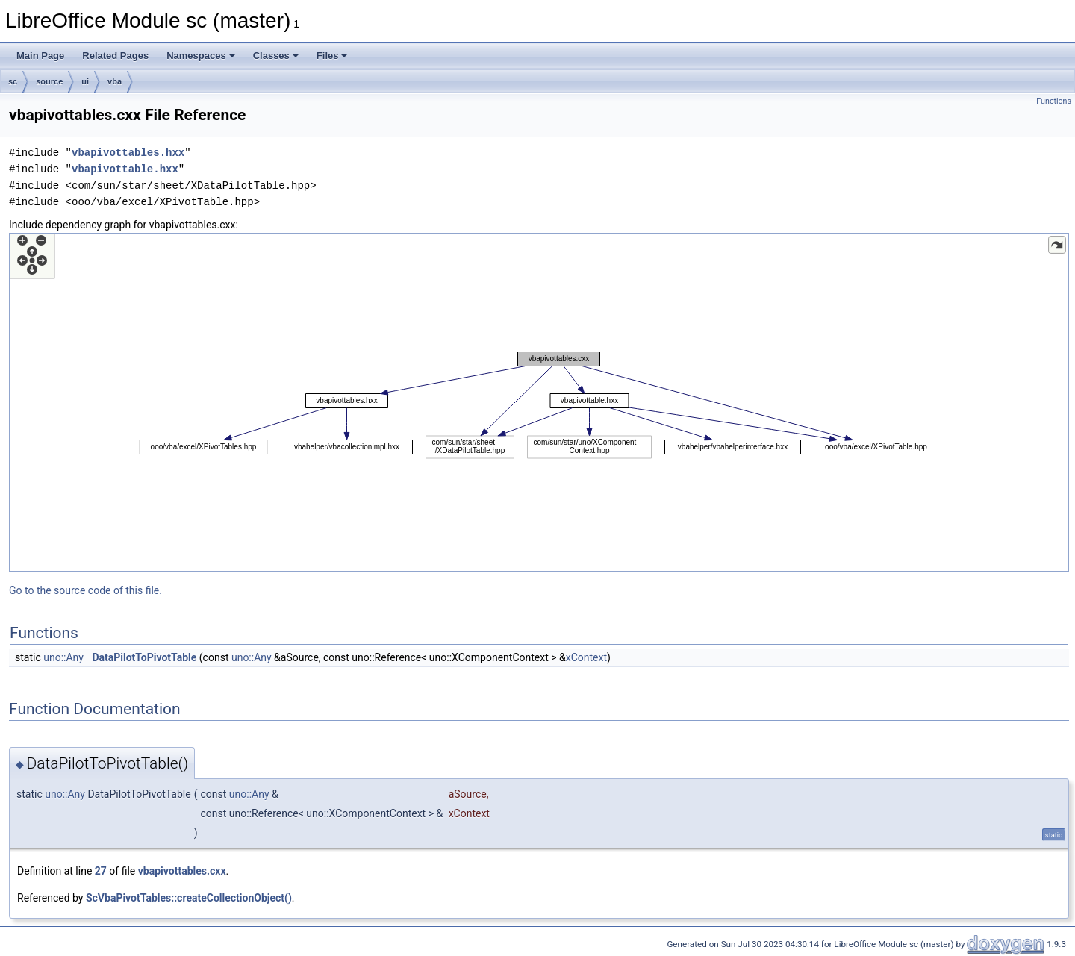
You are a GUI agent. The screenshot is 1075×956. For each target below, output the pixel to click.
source (49, 81)
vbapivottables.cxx (182, 871)
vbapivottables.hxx (128, 153)
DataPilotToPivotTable (144, 657)
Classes (276, 55)
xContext (586, 657)
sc (12, 81)
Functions (1053, 101)
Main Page (40, 55)
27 (101, 871)
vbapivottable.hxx (125, 169)
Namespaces (200, 55)
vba (115, 81)
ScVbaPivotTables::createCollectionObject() (189, 898)
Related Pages (115, 55)
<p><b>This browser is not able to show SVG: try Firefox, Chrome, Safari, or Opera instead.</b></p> (539, 402)
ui (85, 81)
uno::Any (63, 657)
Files (332, 55)
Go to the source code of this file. (85, 590)
